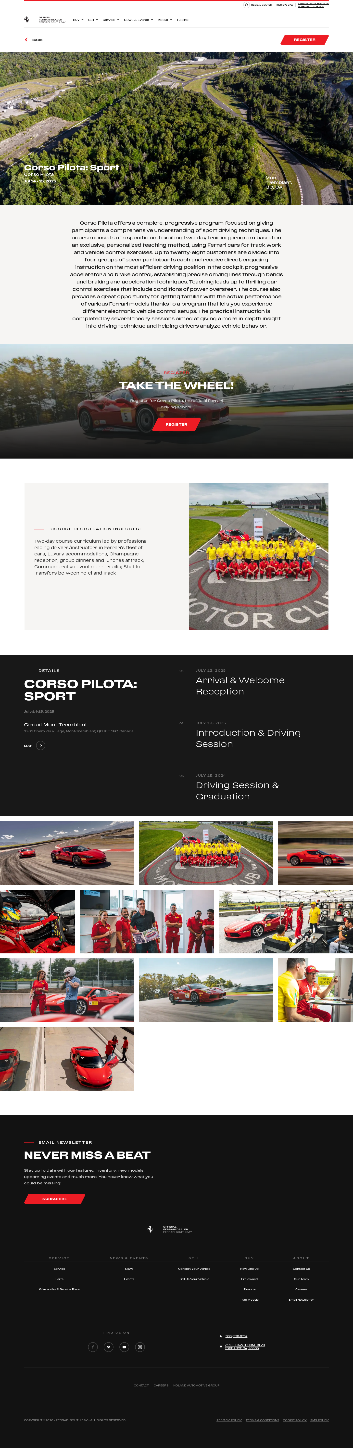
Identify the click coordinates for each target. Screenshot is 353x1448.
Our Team (301, 1279)
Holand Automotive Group (196, 1385)
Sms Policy (319, 1420)
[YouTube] (124, 1347)
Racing (183, 19)
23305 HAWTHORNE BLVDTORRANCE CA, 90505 (313, 4)
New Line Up (249, 1268)
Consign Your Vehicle (194, 1268)
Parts (59, 1279)
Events (129, 1279)
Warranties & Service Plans (59, 1289)
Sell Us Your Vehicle (194, 1279)
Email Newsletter (301, 1299)
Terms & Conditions (262, 1420)
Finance (249, 1289)
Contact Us (301, 1268)
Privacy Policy (229, 1420)
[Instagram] (140, 1347)
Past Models (249, 1299)
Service (59, 1268)
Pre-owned (249, 1279)
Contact (141, 1385)
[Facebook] (93, 1347)
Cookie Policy (295, 1420)
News (129, 1268)
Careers (301, 1289)
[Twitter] (108, 1347)
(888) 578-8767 (285, 5)
